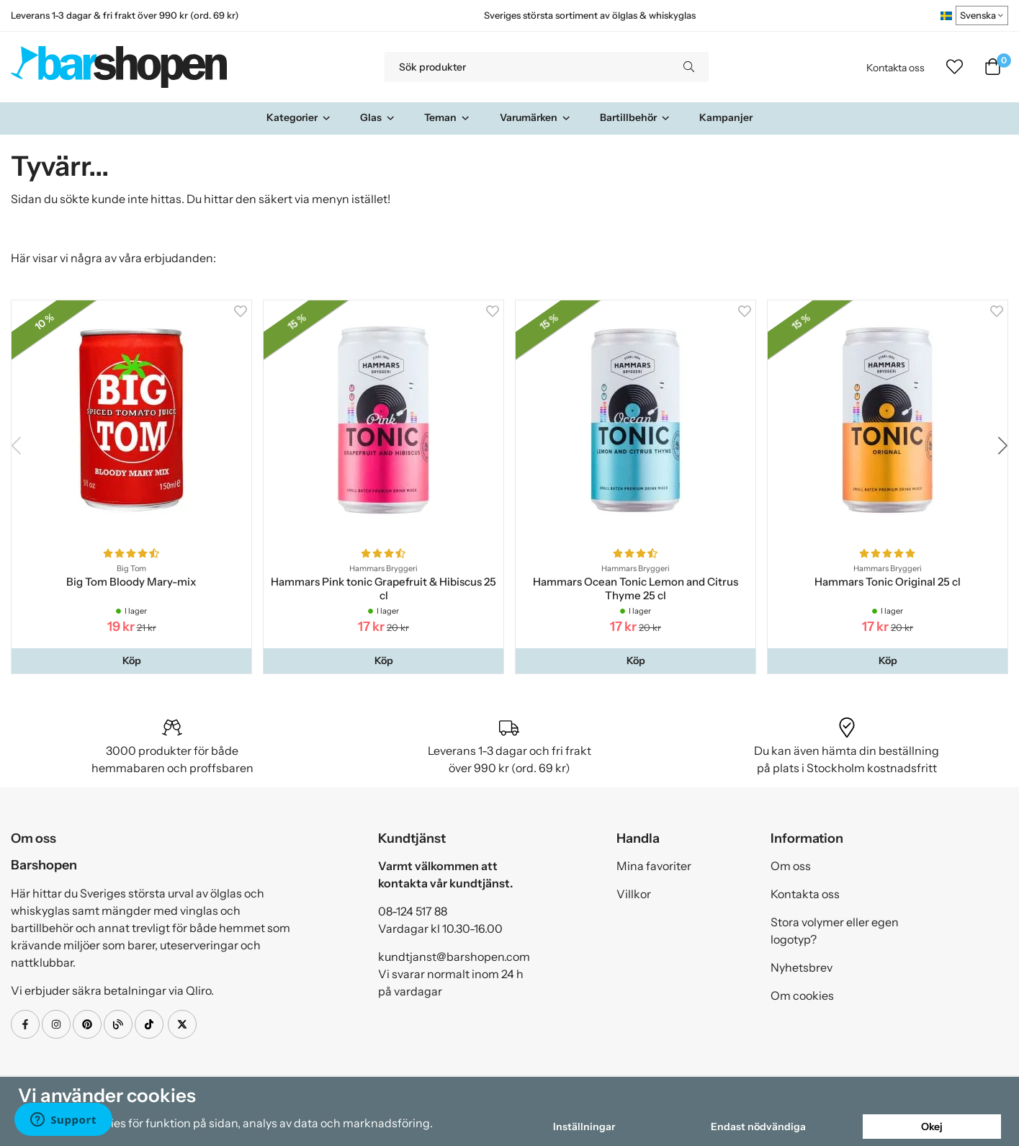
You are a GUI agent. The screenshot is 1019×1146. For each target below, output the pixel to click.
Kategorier (298, 117)
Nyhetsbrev (801, 967)
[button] (131, 660)
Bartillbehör (635, 117)
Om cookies (802, 995)
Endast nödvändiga (758, 1126)
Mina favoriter (653, 866)
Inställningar (584, 1126)
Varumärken (535, 117)
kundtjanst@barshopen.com (454, 956)
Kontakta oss (895, 67)
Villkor (633, 894)
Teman (447, 117)
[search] (689, 67)
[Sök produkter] (527, 67)
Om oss (791, 866)
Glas (377, 117)
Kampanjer (726, 117)
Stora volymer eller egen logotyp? (835, 930)
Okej (932, 1126)
